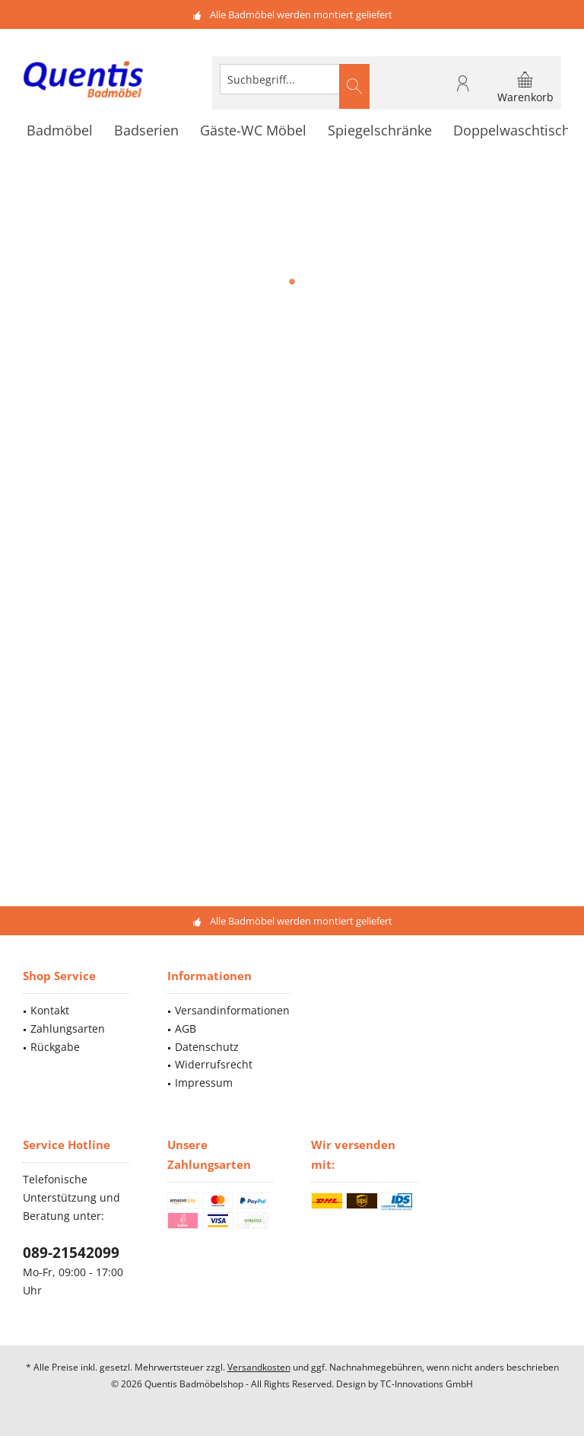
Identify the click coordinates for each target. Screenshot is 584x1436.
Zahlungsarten (67, 1028)
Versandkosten (258, 1367)
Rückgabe (55, 1047)
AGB (185, 1028)
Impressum (204, 1082)
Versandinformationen (232, 1010)
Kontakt (49, 1010)
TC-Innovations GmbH (426, 1383)
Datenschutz (207, 1047)
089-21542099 (71, 1252)
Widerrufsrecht (213, 1064)
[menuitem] (525, 87)
